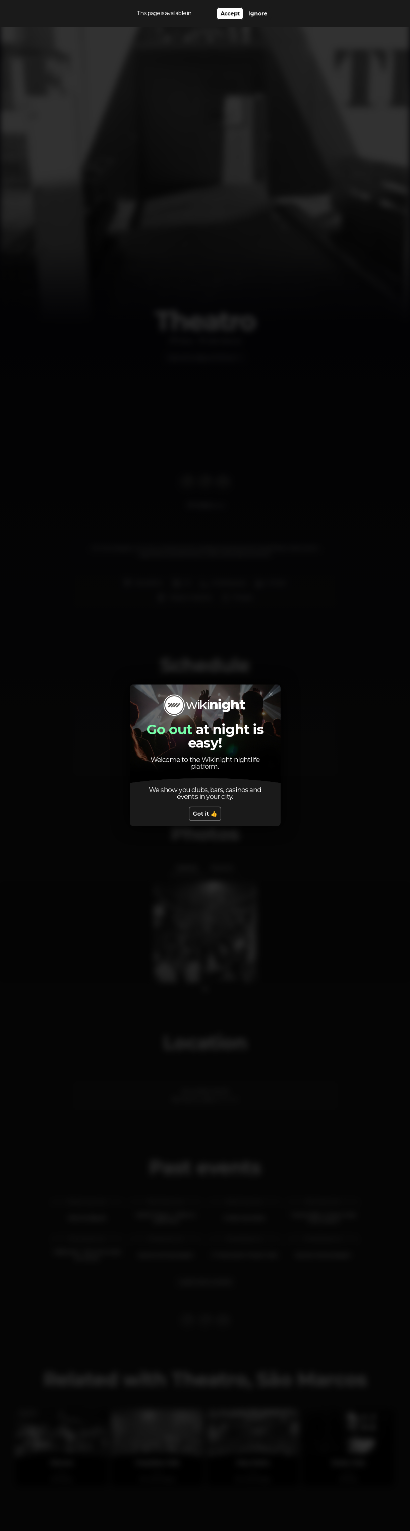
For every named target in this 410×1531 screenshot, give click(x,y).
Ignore (258, 13)
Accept (230, 13)
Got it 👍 (205, 814)
